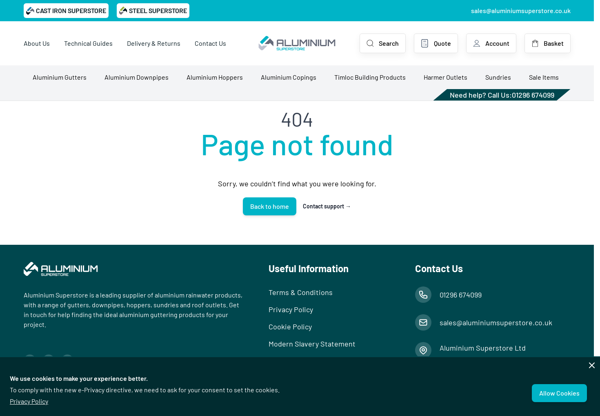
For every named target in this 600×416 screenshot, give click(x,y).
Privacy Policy (29, 401)
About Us (37, 43)
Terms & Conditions (301, 292)
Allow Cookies (559, 393)
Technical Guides (88, 43)
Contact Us (210, 43)
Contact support (327, 206)
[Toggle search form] (383, 43)
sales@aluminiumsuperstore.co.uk (521, 10)
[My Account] (491, 43)
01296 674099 (533, 94)
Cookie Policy (290, 326)
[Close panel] (592, 365)
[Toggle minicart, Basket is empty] (547, 43)
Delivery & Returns (153, 43)
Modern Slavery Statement (312, 343)
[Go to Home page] (297, 43)
